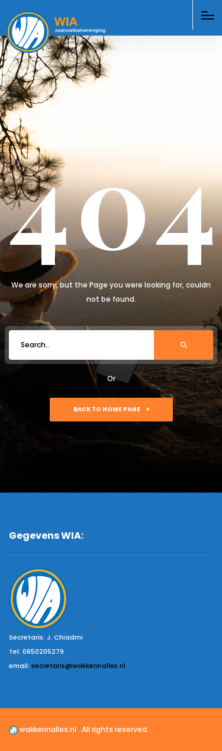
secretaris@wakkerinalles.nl (78, 665)
